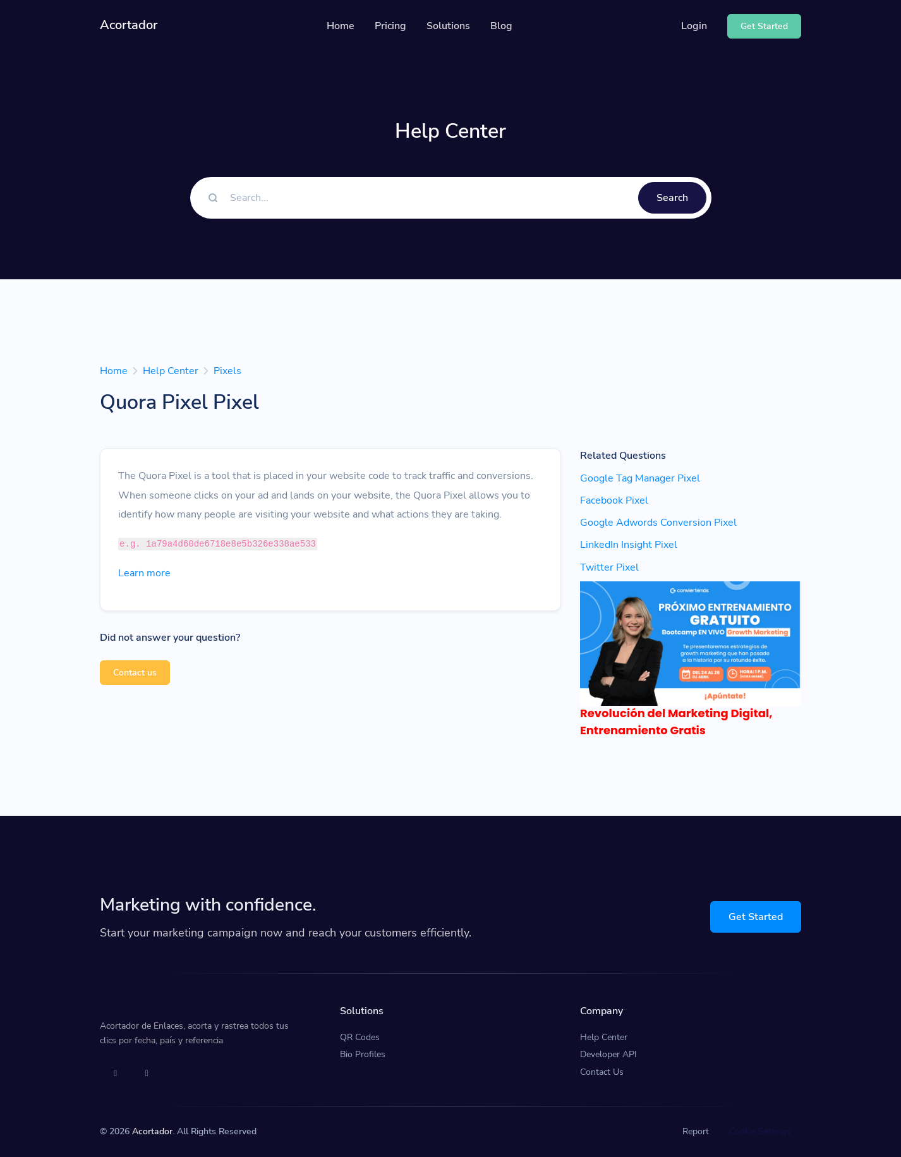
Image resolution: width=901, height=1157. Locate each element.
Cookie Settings (760, 1131)
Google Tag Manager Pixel (640, 478)
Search (672, 198)
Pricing (390, 26)
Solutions (448, 26)
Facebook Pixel (614, 500)
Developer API (608, 1054)
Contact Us (602, 1072)
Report (695, 1131)
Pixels (227, 371)
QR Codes (360, 1037)
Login (694, 26)
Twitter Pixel (609, 567)
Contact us (135, 673)
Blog (501, 26)
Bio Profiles (362, 1054)
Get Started (756, 917)
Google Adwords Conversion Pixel (658, 523)
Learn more (144, 573)
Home (340, 26)
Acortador (152, 1131)
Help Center (170, 371)
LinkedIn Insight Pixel (628, 545)
